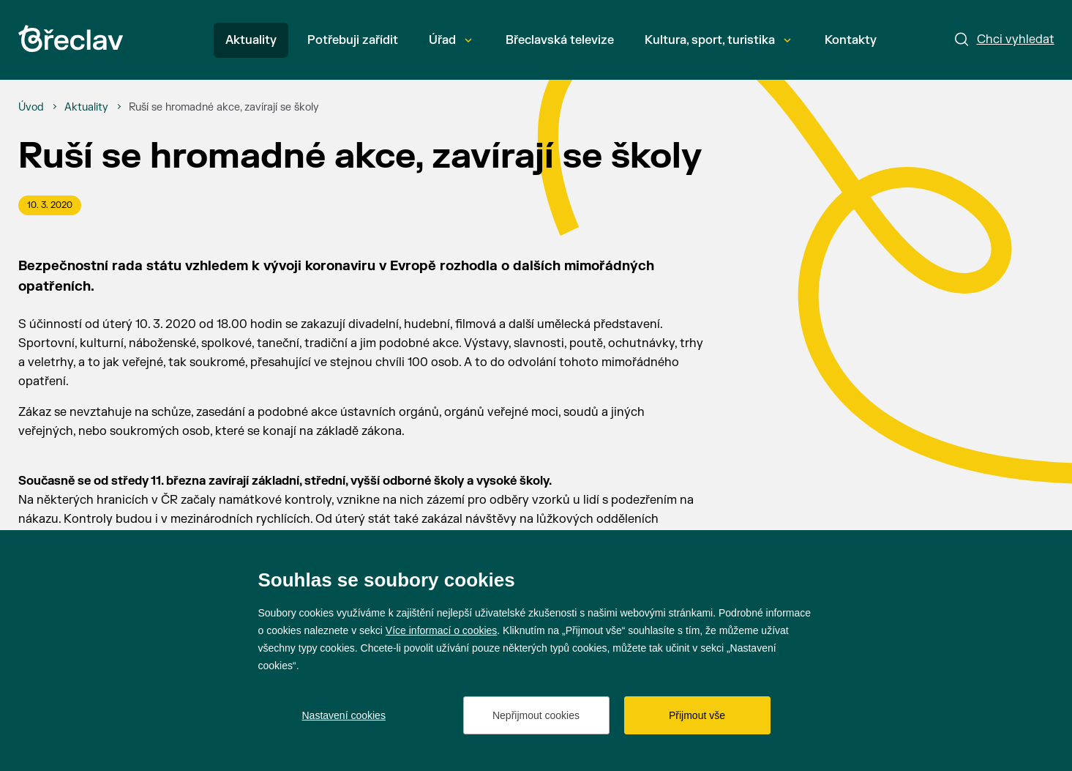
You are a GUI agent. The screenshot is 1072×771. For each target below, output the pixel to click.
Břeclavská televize (560, 40)
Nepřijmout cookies (536, 715)
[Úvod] (31, 107)
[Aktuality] (86, 107)
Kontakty (851, 40)
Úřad (450, 40)
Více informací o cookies (442, 630)
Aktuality (251, 40)
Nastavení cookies (344, 715)
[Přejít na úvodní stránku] (70, 38)
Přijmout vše (697, 715)
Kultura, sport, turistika (718, 40)
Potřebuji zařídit (352, 40)
